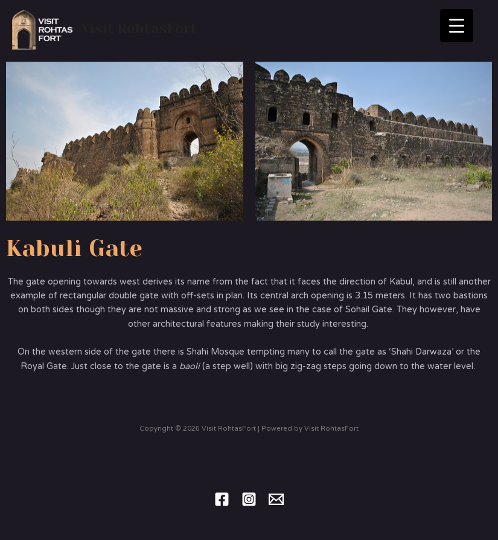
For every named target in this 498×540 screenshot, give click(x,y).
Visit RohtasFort (139, 28)
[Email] (276, 499)
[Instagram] (249, 499)
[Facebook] (221, 499)
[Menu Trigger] (456, 25)
